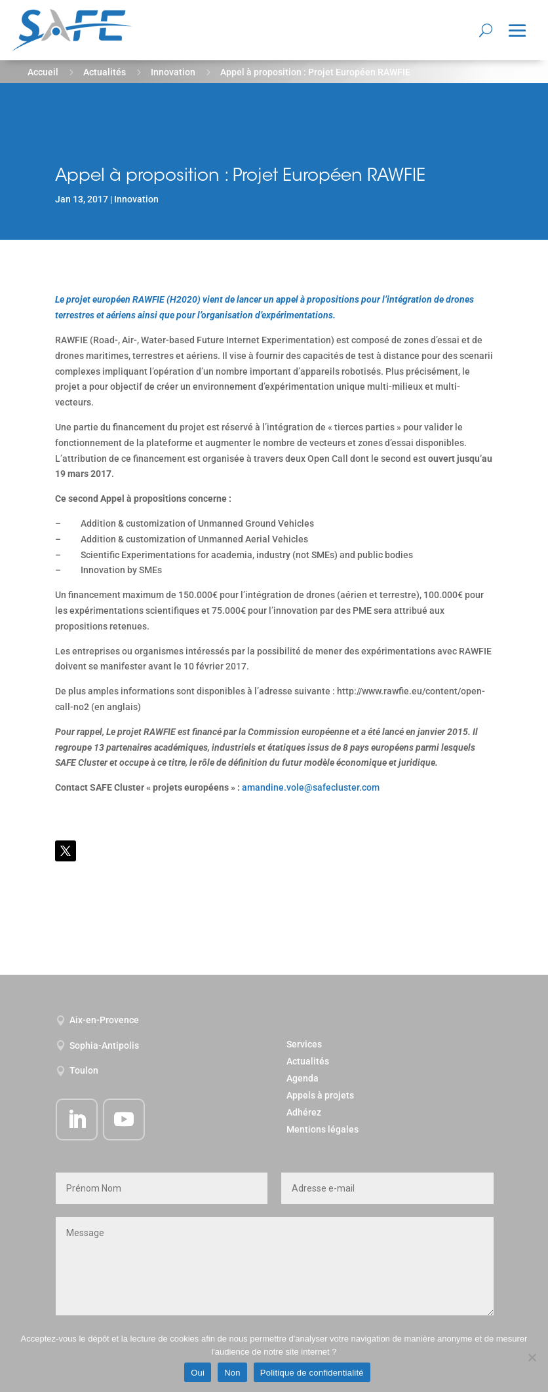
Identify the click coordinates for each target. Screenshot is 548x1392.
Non (232, 1373)
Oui (198, 1373)
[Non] (531, 1357)
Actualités (104, 72)
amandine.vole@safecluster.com (311, 787)
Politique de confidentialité (312, 1373)
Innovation (173, 72)
